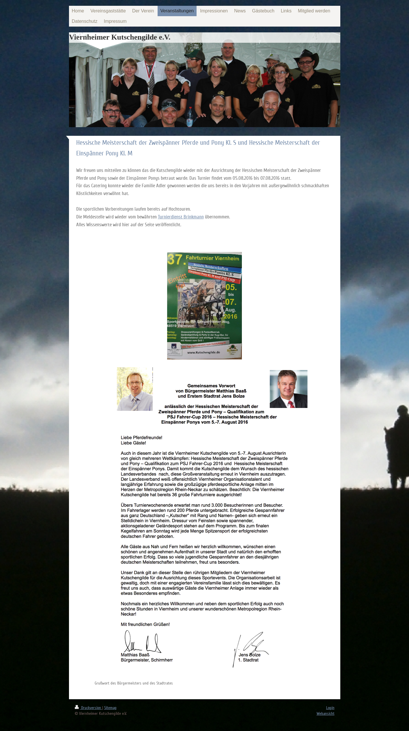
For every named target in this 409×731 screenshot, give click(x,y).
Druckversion (88, 707)
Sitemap (110, 707)
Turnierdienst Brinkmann (181, 217)
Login (330, 707)
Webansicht (326, 713)
